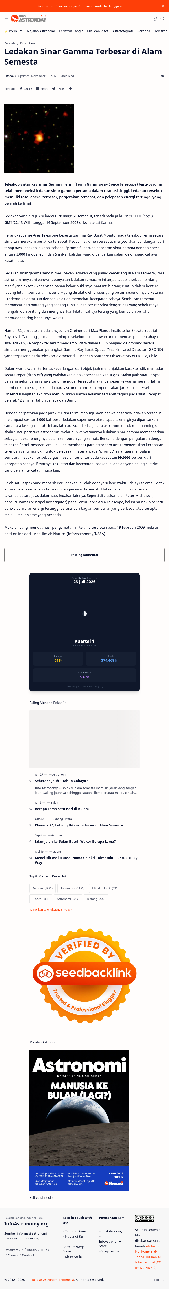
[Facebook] (28, 1255)
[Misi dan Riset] (97, 31)
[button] (155, 18)
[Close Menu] (163, 6)
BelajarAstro (110, 1251)
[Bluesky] (32, 1250)
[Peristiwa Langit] (71, 31)
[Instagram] (11, 1250)
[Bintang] (96, 898)
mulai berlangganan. (110, 6)
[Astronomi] (59, 774)
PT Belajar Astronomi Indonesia (51, 1280)
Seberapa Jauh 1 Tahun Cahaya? (61, 780)
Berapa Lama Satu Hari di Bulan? (62, 808)
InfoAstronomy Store (110, 1243)
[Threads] (13, 1255)
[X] (22, 1250)
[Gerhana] (143, 31)
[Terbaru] (42, 888)
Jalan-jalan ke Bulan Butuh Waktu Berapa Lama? (75, 841)
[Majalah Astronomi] (41, 31)
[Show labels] (51, 909)
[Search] (162, 18)
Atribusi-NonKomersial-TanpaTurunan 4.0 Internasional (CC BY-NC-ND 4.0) (148, 1257)
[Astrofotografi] (122, 31)
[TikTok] (44, 1250)
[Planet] (40, 898)
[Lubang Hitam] (62, 819)
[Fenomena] (72, 888)
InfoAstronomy (111, 1231)
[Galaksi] (57, 851)
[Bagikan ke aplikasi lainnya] (70, 89)
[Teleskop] (160, 31)
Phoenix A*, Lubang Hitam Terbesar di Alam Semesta (79, 825)
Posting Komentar (84, 555)
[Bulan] (54, 802)
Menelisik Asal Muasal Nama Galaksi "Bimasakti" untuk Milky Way (86, 860)
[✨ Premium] (13, 31)
